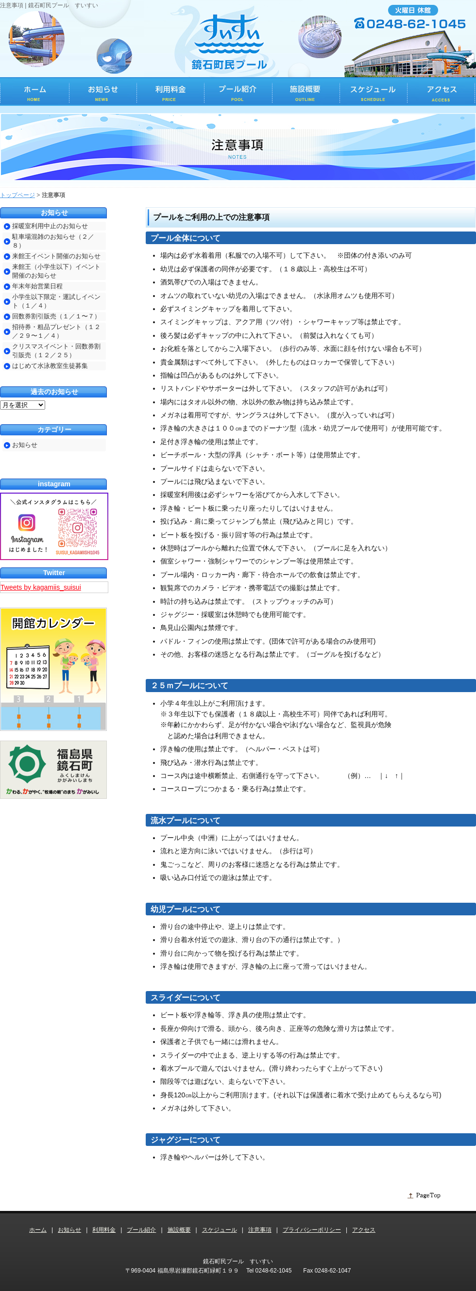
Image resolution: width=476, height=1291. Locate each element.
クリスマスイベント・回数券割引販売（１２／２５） (56, 351)
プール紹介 (141, 1229)
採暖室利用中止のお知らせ (50, 226)
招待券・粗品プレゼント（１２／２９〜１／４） (56, 331)
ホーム (38, 1229)
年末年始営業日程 (37, 286)
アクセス (363, 1229)
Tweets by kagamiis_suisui (40, 587)
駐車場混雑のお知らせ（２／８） (53, 241)
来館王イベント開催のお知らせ (56, 256)
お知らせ (24, 444)
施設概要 (179, 1229)
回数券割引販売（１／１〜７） (56, 316)
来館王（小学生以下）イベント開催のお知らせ (56, 271)
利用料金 (104, 1229)
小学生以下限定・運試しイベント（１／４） (56, 301)
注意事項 (260, 1229)
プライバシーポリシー (312, 1229)
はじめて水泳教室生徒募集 (50, 365)
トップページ (17, 195)
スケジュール (219, 1229)
